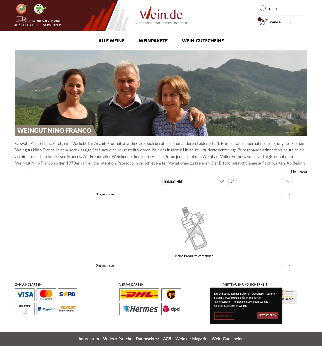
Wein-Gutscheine (203, 40)
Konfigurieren (224, 315)
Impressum (89, 338)
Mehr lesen (299, 171)
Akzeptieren (267, 315)
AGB (167, 338)
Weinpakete (153, 40)
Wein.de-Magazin (191, 338)
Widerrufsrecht (117, 338)
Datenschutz (147, 338)
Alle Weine (111, 40)
